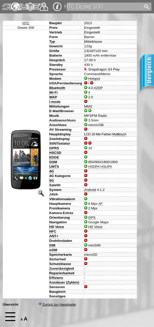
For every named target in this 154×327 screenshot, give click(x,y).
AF (100, 204)
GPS (91, 217)
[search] (104, 7)
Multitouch (119, 134)
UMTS (54, 167)
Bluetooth (57, 88)
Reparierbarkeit (61, 273)
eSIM (53, 250)
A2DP (98, 88)
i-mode (55, 102)
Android (90, 190)
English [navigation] (16, 4)
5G (51, 180)
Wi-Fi (53, 92)
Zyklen (72, 282)
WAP (53, 97)
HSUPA (106, 167)
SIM (52, 245)
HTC (25, 23)
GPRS (54, 148)
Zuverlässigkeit (61, 268)
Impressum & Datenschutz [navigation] (57, 6)
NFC (52, 231)
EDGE (54, 157)
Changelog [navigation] (30, 4)
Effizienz (56, 278)
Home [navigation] (7, 5)
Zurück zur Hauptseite (57, 304)
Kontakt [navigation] (44, 4)
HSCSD (55, 153)
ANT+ (53, 236)
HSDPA (94, 167)
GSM (53, 162)
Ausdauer (57, 282)
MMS (88, 106)
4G (51, 171)
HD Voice (56, 227)
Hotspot (94, 79)
